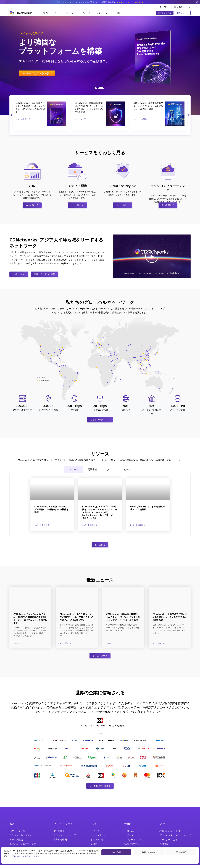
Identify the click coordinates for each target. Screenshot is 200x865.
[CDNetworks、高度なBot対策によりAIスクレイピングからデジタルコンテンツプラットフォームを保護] (115, 103)
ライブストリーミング (64, 835)
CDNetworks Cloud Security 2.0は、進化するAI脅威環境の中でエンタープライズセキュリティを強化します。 (30, 618)
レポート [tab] (73, 469)
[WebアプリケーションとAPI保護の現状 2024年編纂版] (148, 489)
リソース (85, 13)
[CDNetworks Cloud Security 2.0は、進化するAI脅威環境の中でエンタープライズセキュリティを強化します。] (30, 598)
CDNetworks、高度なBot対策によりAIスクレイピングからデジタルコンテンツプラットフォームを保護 (89, 107)
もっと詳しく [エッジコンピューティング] (168, 205)
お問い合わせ (131, 831)
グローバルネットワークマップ (175, 835)
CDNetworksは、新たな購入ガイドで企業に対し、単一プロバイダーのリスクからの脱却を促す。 (30, 107)
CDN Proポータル (133, 843)
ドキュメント (97, 839)
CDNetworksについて (170, 831)
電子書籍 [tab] (92, 469)
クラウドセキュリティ (20, 835)
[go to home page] (20, 12)
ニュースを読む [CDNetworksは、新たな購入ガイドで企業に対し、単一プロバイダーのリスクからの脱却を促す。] (23, 119)
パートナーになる (168, 839)
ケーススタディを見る (100, 786)
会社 (119, 13)
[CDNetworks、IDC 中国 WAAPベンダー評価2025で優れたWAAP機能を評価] (52, 489)
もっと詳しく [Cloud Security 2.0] (122, 205)
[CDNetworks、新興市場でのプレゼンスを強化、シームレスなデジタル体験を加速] (175, 103)
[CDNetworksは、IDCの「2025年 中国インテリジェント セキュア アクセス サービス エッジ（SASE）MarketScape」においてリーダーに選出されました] (100, 489)
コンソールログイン (134, 839)
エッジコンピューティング (22, 843)
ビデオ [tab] (127, 469)
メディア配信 (16, 839)
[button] (97, 88)
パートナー (104, 13)
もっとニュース (100, 655)
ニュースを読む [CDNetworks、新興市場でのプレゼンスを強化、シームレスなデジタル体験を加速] (141, 119)
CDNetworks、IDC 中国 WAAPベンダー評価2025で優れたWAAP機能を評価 (51, 509)
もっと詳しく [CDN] (32, 205)
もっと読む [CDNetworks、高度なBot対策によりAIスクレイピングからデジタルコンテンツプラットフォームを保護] (112, 643)
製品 (45, 13)
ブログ (94, 843)
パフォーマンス (17, 831)
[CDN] (32, 164)
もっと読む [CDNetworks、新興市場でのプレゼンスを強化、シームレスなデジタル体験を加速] (158, 643)
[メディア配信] (77, 164)
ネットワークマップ (100, 419)
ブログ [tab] (110, 469)
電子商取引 (59, 831)
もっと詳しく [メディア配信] (77, 205)
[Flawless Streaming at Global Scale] (151, 55)
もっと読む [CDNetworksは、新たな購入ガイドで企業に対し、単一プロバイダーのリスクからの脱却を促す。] (65, 643)
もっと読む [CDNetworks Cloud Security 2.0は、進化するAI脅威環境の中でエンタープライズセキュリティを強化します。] (19, 643)
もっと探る (100, 544)
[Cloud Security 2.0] (122, 164)
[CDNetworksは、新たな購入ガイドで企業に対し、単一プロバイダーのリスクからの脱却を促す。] (56, 103)
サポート (128, 835)
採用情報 (163, 843)
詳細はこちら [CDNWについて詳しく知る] (19, 274)
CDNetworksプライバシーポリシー (26, 856)
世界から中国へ (61, 839)
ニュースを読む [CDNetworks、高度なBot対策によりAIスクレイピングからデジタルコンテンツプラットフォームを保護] (82, 119)
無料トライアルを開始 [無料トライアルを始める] (44, 274)
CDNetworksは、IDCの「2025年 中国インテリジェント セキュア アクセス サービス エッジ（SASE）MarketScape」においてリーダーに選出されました (99, 512)
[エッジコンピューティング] (168, 164)
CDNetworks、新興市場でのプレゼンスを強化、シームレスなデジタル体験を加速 (148, 105)
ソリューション (64, 13)
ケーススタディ (98, 835)
